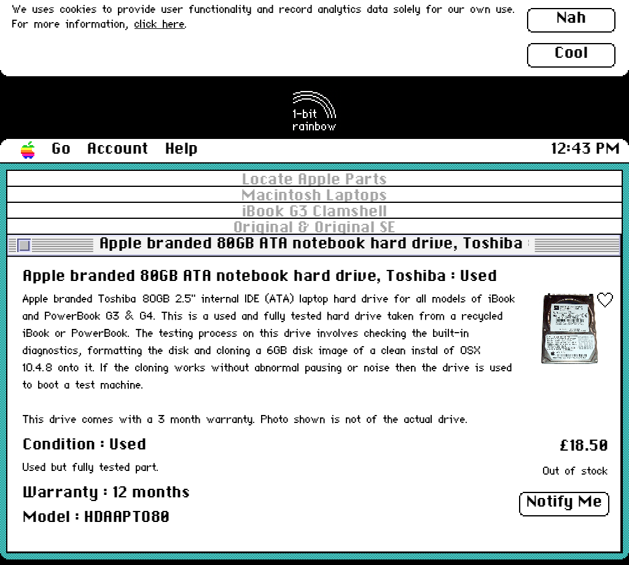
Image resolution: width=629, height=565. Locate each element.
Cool (571, 53)
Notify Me (564, 502)
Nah (572, 18)
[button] (28, 150)
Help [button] (181, 149)
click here (160, 25)
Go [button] (61, 149)
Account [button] (118, 149)
